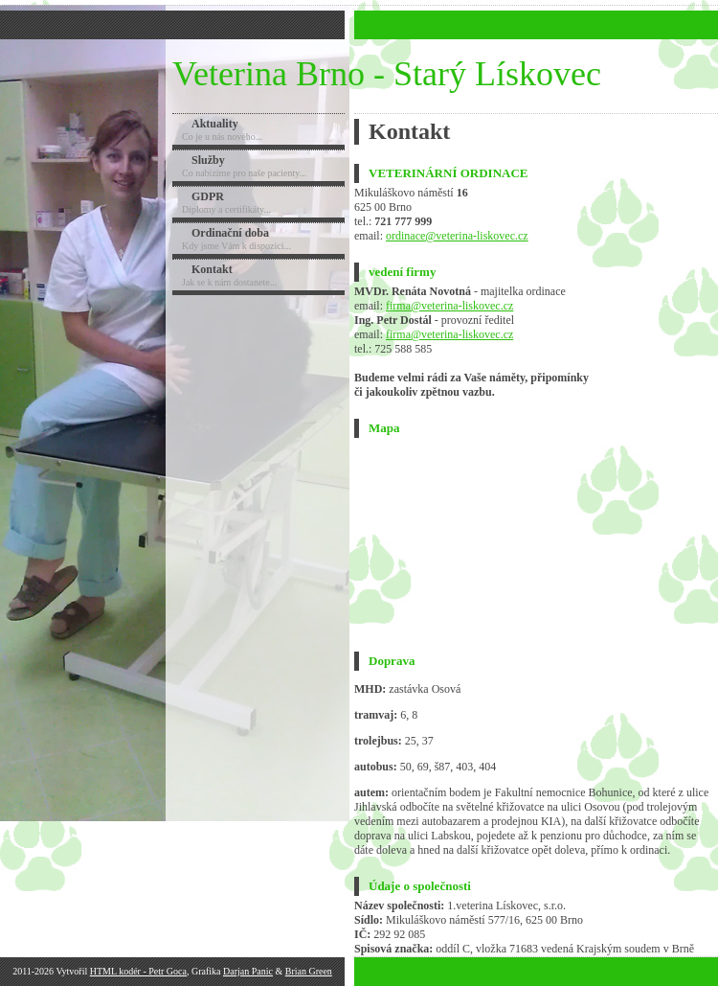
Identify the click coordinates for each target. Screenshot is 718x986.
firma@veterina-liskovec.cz (449, 305)
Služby (208, 160)
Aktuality (214, 123)
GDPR (207, 196)
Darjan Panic (248, 971)
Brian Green (308, 971)
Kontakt (212, 269)
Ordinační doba (230, 233)
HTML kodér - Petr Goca (138, 971)
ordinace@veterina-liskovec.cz (457, 235)
